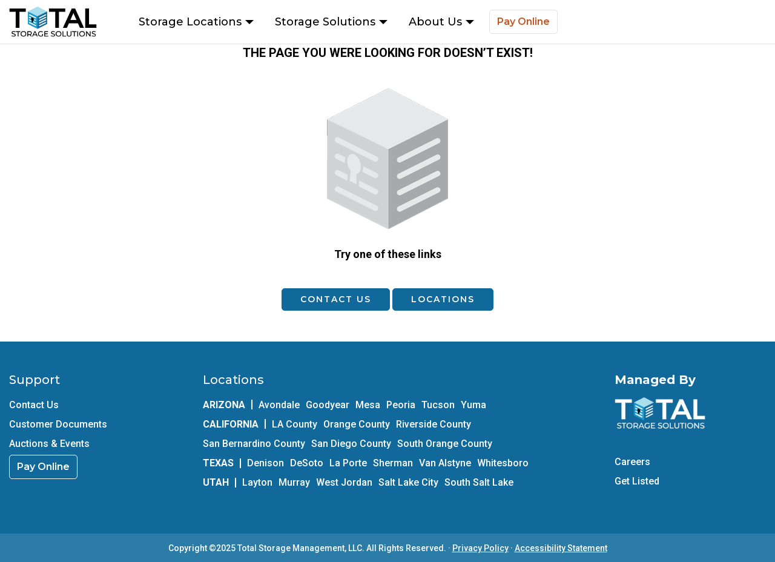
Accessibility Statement (561, 548)
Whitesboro (503, 463)
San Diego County (351, 443)
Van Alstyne (445, 463)
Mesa (367, 405)
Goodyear (327, 405)
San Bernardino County (254, 443)
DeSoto (306, 463)
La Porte (348, 463)
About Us (441, 21)
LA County (294, 424)
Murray (294, 482)
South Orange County (444, 443)
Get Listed (637, 481)
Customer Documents (58, 424)
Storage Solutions (331, 21)
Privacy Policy (480, 548)
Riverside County (433, 424)
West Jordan (344, 482)
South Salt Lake (478, 482)
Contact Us (335, 299)
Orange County (356, 424)
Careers (632, 462)
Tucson (438, 405)
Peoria (400, 405)
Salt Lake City (408, 482)
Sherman (393, 463)
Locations (443, 299)
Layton (257, 482)
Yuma (473, 405)
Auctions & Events (49, 443)
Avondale (279, 405)
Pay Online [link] (43, 466)
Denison (265, 463)
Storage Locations (196, 21)
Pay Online (523, 21)
